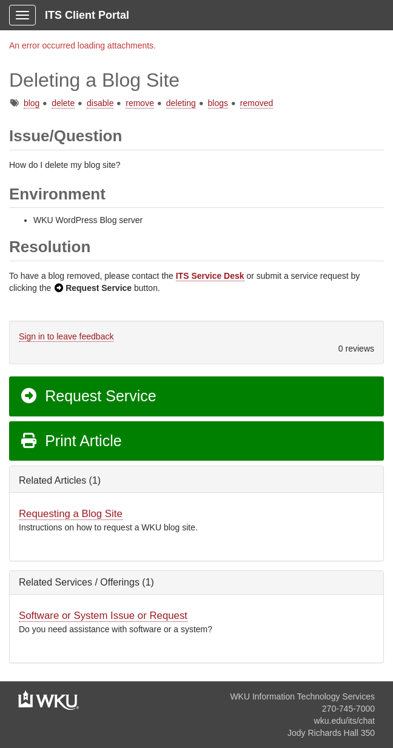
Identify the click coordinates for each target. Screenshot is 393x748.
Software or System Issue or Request (103, 615)
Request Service (87, 395)
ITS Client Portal (87, 15)
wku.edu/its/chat (344, 721)
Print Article (70, 440)
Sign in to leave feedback (66, 336)
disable (100, 103)
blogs (218, 103)
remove (140, 103)
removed (256, 103)
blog (31, 103)
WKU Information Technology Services (302, 696)
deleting (181, 103)
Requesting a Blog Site (71, 513)
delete (63, 103)
